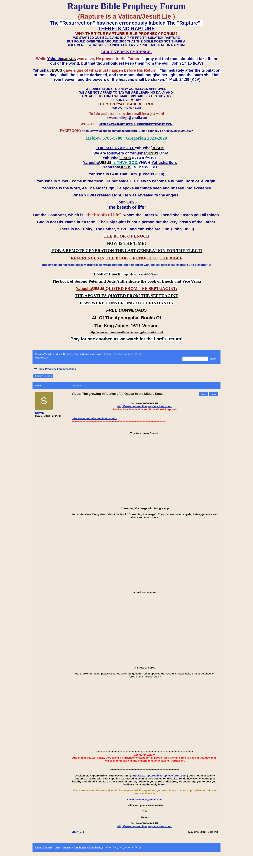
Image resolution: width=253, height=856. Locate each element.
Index (57, 354)
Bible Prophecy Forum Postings (88, 354)
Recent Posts (41, 358)
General (67, 354)
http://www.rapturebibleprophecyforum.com (144, 406)
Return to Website (43, 354)
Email (80, 832)
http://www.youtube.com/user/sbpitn (94, 418)
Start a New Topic (43, 376)
